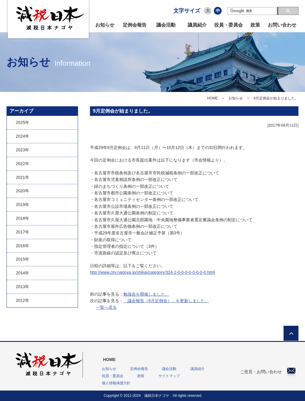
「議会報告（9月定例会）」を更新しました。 (166, 300)
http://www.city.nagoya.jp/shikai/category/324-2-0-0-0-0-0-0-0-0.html (152, 272)
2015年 (22, 259)
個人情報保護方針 (116, 383)
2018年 (22, 218)
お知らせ (104, 24)
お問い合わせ (282, 24)
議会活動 (165, 24)
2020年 (22, 190)
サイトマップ (169, 376)
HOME (212, 98)
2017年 (22, 232)
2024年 (22, 136)
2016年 (22, 245)
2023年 (22, 150)
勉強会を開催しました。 (146, 294)
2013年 (22, 286)
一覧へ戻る (106, 307)
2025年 (22, 122)
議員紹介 (197, 24)
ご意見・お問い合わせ (267, 371)
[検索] (252, 11)
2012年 (22, 300)
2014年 (22, 273)
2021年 (22, 177)
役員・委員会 (228, 24)
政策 (255, 24)
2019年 (22, 204)
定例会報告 (135, 24)
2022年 (22, 163)
